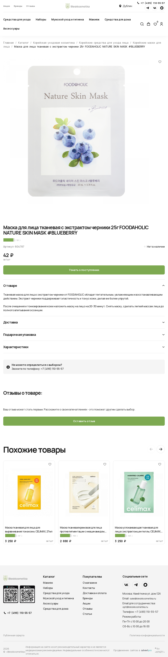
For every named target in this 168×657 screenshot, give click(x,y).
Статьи (87, 614)
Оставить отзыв (84, 421)
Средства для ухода (17, 19)
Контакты (89, 588)
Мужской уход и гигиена (67, 19)
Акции (6, 6)
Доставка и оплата (94, 593)
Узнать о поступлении (84, 270)
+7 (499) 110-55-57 (153, 3)
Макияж (94, 19)
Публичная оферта (13, 635)
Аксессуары (11, 28)
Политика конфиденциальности (147, 635)
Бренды (18, 6)
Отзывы (30, 6)
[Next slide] (161, 449)
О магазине (90, 582)
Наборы (41, 19)
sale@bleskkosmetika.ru (143, 598)
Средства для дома (118, 19)
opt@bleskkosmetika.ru (135, 606)
